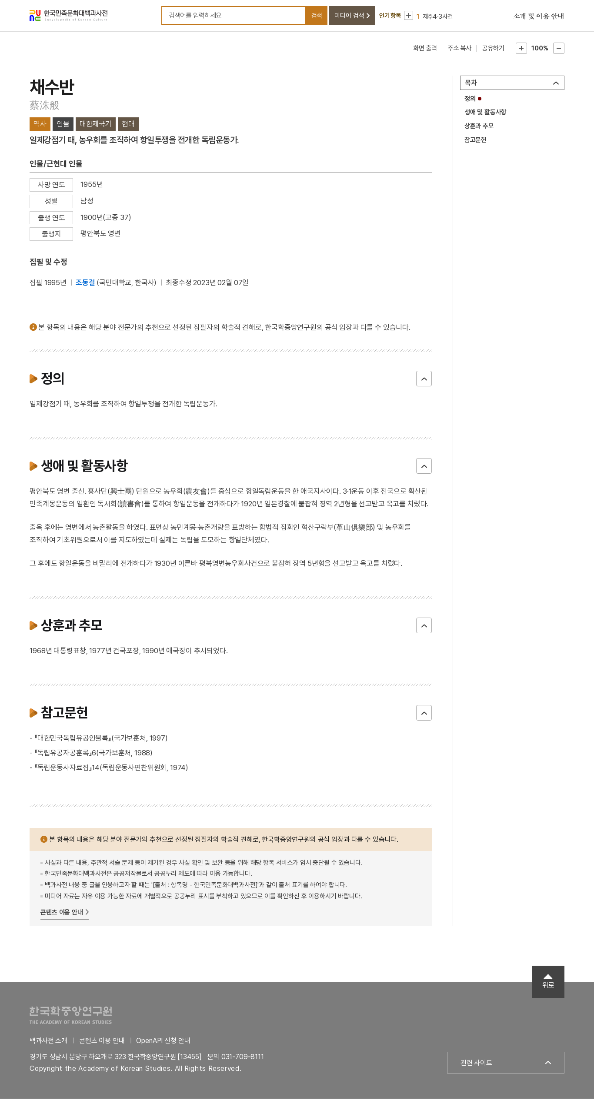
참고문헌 (475, 141)
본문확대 (521, 49)
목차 (471, 84)
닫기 (424, 380)
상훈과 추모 (479, 127)
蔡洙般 (44, 106)
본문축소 (558, 49)
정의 (470, 100)
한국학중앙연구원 (71, 1016)
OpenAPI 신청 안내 (163, 1042)
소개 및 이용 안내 (538, 17)
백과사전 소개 (48, 1042)
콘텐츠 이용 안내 (61, 913)
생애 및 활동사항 (485, 114)
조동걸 (85, 283)
